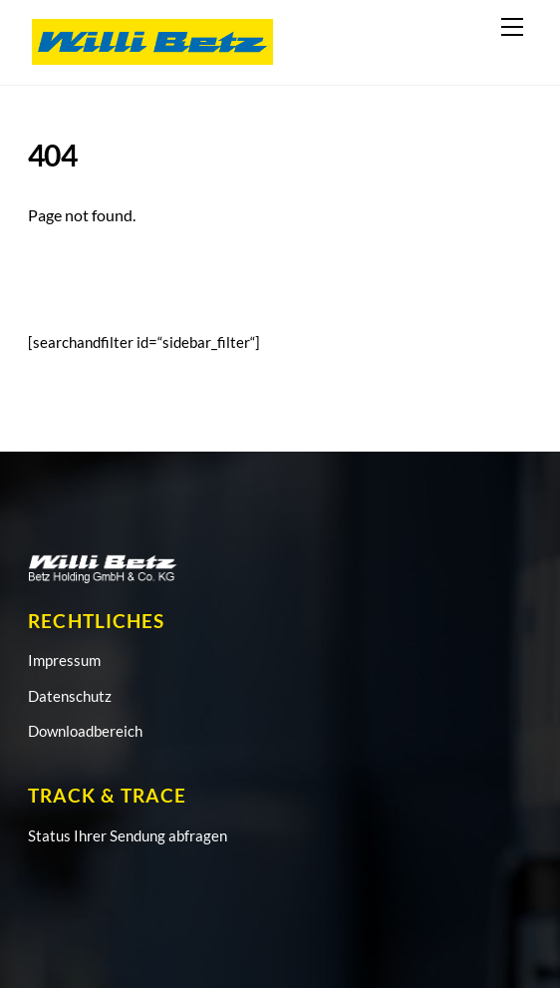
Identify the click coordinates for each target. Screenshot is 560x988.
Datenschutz (70, 696)
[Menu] (512, 27)
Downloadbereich (85, 731)
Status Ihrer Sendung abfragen (127, 835)
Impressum (64, 660)
